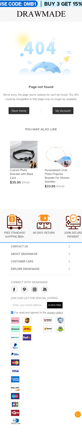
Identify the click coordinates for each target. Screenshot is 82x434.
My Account (63, 110)
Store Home (18, 110)
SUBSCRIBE (54, 305)
